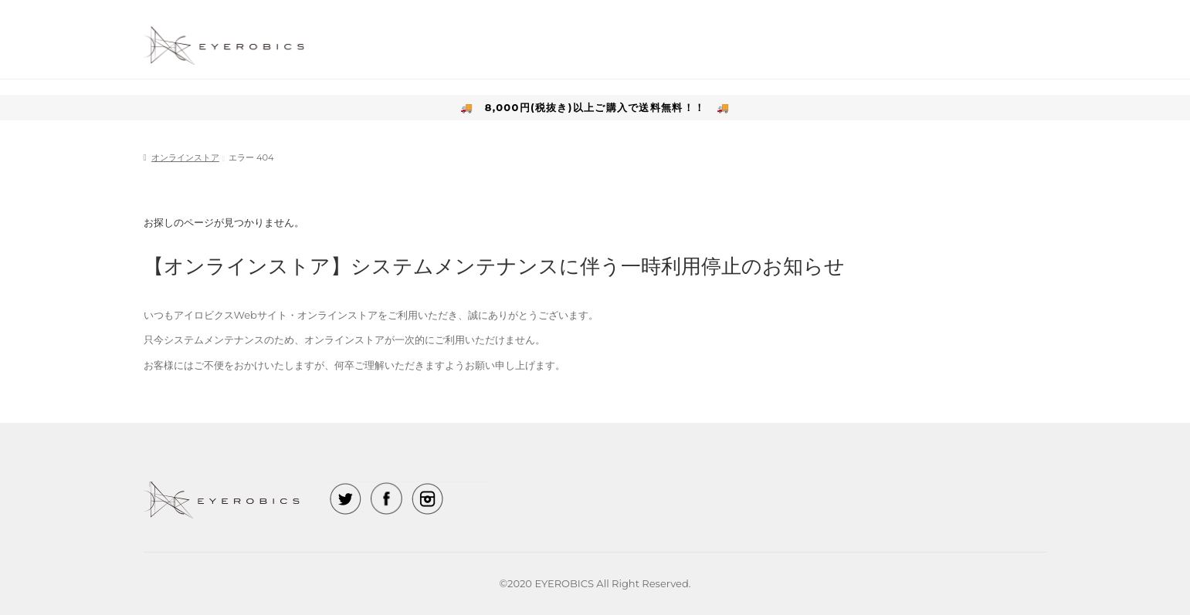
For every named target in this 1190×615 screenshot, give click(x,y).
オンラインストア (185, 157)
